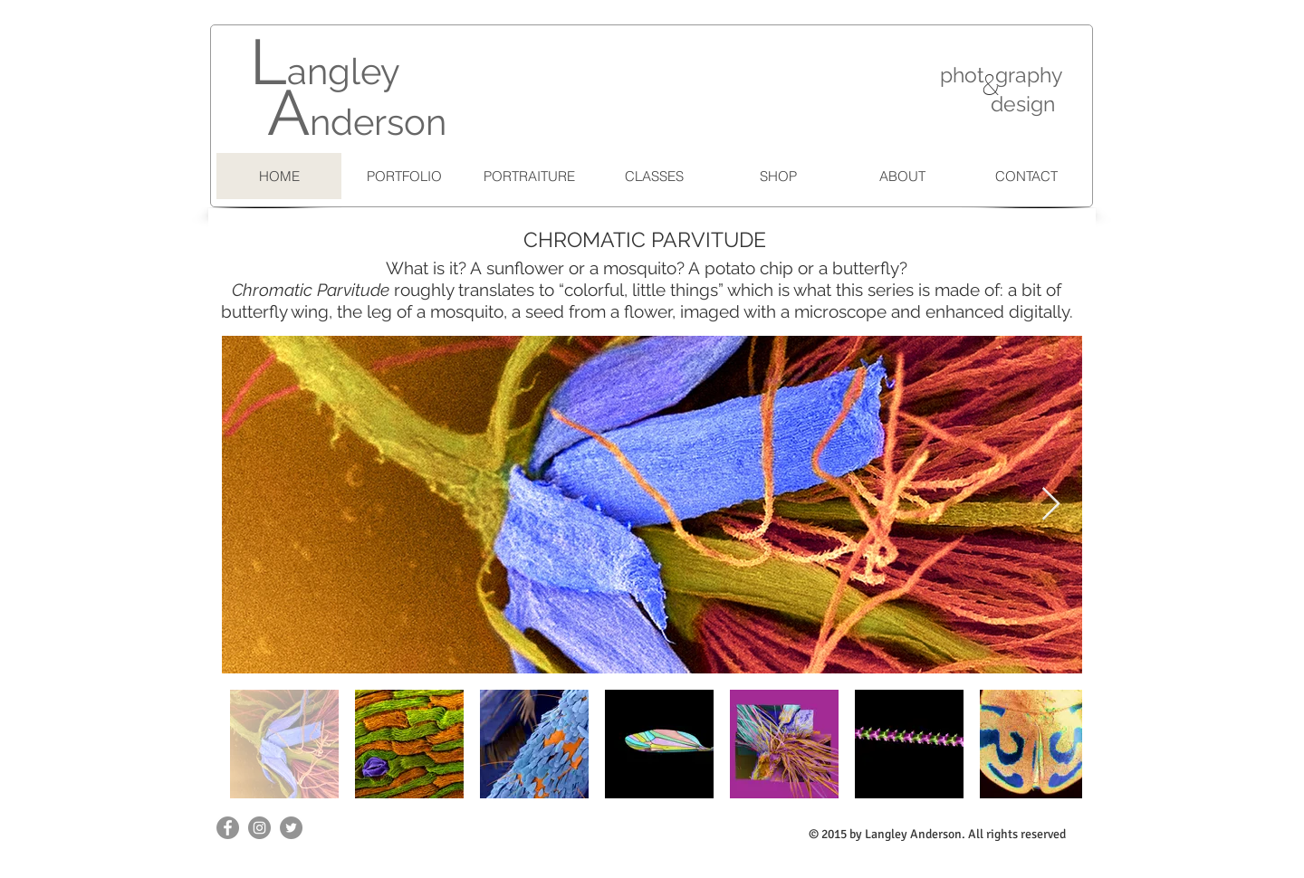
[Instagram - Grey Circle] (259, 827)
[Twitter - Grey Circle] (291, 827)
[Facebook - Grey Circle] (227, 827)
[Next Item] (1050, 504)
